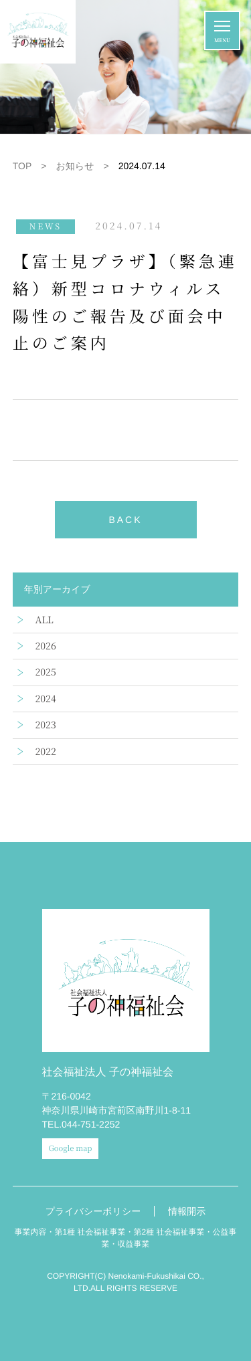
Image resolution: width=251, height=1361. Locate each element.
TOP (22, 166)
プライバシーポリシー (93, 1211)
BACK (125, 519)
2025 (45, 672)
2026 (45, 646)
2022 (45, 751)
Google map (70, 1148)
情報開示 (186, 1211)
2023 (45, 725)
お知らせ (75, 166)
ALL (44, 620)
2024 (45, 699)
